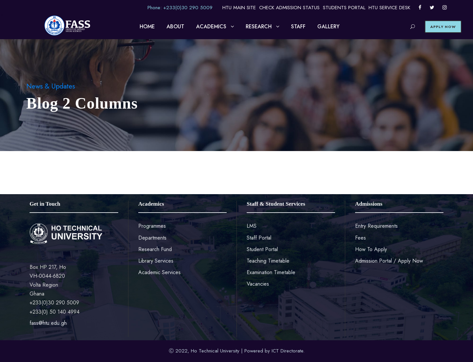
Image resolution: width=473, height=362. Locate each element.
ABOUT (175, 26)
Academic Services (159, 272)
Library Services (155, 261)
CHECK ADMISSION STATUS (289, 7)
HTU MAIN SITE (239, 7)
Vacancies (258, 284)
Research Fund (155, 249)
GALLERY (328, 26)
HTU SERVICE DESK (389, 7)
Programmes (152, 226)
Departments (152, 238)
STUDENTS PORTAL (344, 7)
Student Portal (262, 249)
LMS (252, 226)
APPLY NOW (443, 26)
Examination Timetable (271, 272)
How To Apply (371, 249)
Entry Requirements (376, 226)
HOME (147, 26)
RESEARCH (259, 26)
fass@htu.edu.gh (48, 323)
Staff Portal (259, 238)
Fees (360, 238)
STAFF (298, 26)
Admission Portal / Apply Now (389, 261)
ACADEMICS (211, 26)
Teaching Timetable (268, 261)
